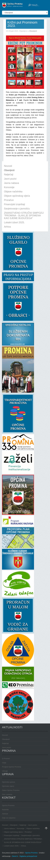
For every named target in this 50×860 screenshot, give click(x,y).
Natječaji (5, 743)
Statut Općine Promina (10, 790)
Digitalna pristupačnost (28, 856)
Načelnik (5, 810)
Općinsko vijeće (8, 786)
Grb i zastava (7, 794)
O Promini (6, 759)
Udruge (5, 771)
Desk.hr (15, 856)
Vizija (4, 763)
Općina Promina (8, 805)
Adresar (5, 814)
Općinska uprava (8, 782)
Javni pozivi (6, 748)
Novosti (5, 735)
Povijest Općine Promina (11, 767)
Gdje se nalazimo (8, 818)
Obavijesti (33, 31)
